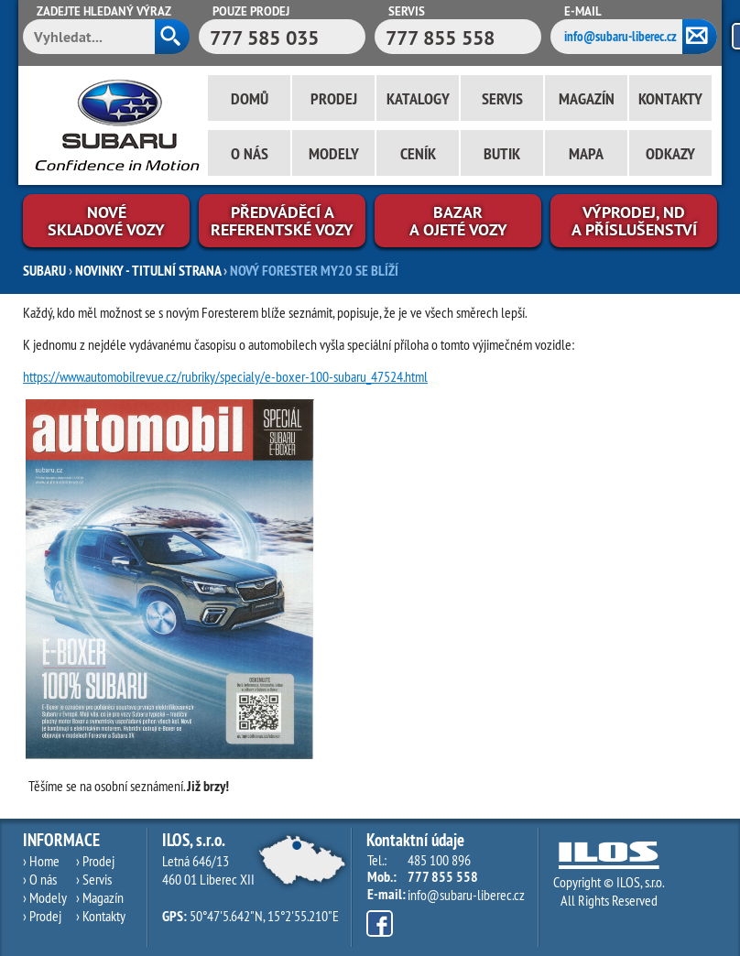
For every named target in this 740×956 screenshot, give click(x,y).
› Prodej (42, 916)
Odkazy (670, 153)
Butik (502, 153)
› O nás (40, 879)
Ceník (418, 153)
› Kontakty (100, 916)
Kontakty (670, 98)
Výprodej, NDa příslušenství (634, 220)
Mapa (586, 153)
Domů (249, 98)
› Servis (94, 879)
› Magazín (100, 897)
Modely (334, 153)
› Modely (45, 897)
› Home (41, 861)
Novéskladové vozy (106, 220)
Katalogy (418, 98)
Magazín (587, 98)
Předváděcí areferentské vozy (282, 220)
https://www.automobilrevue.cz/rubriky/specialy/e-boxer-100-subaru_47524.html (225, 376)
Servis (502, 98)
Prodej (333, 98)
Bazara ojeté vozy (458, 220)
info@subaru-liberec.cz (620, 36)
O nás (249, 153)
